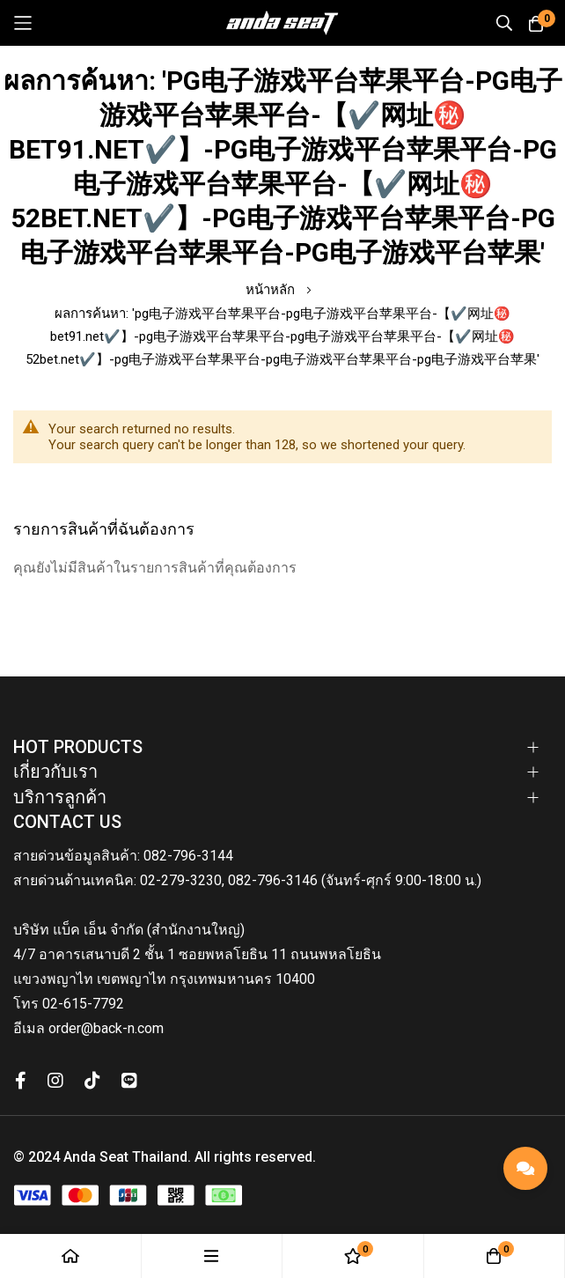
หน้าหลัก (272, 290)
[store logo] (282, 23)
